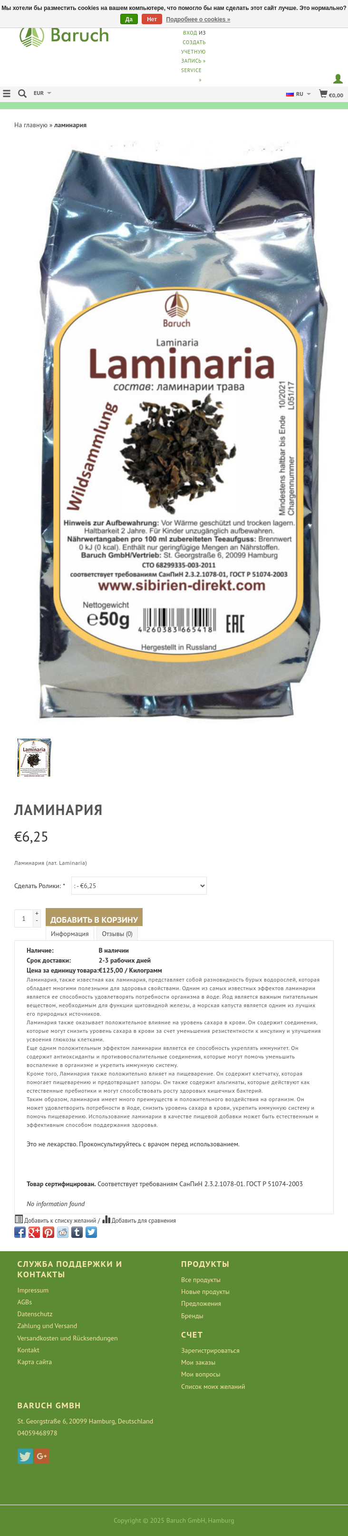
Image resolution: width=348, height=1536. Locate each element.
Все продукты (201, 1279)
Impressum (33, 1290)
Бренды (192, 1315)
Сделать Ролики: (39, 885)
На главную (31, 125)
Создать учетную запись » (193, 52)
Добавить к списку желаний (56, 1219)
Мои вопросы (201, 1374)
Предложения (201, 1303)
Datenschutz (35, 1314)
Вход (190, 32)
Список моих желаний (213, 1386)
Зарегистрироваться (210, 1350)
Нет (152, 19)
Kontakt (28, 1350)
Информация (70, 933)
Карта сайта (35, 1362)
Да (129, 19)
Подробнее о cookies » (198, 19)
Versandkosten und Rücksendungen (68, 1338)
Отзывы (117, 933)
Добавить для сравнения (139, 1219)
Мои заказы (198, 1362)
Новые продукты (205, 1291)
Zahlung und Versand (47, 1325)
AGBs (25, 1302)
